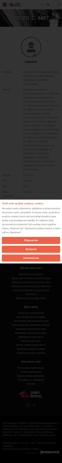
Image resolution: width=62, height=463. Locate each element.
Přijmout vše (31, 240)
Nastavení (31, 249)
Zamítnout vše (31, 258)
